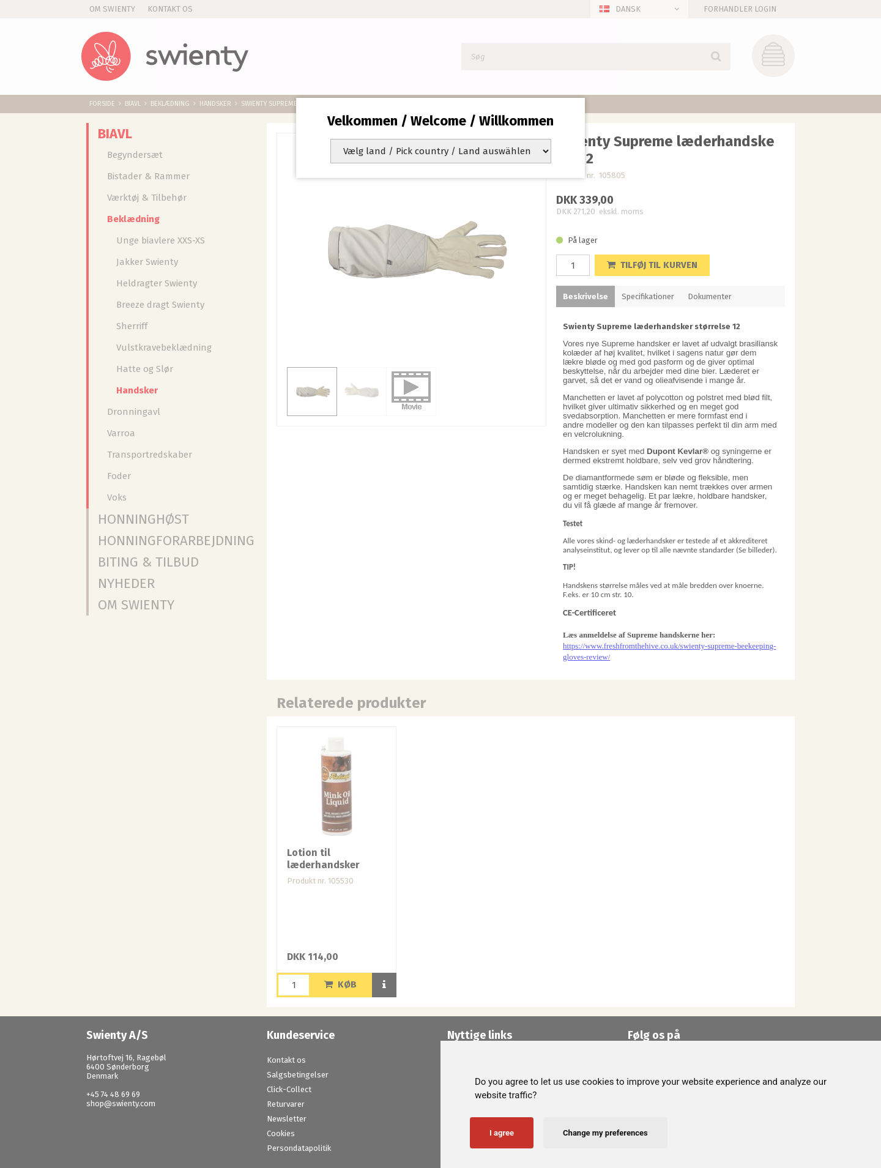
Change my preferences (605, 1132)
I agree (501, 1132)
